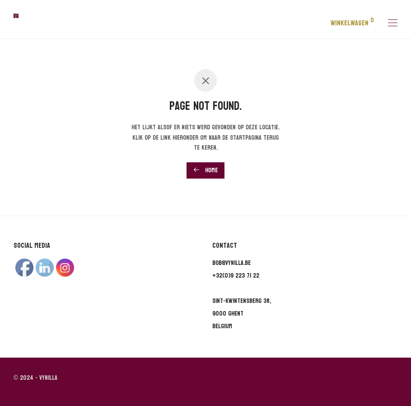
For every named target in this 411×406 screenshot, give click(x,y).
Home (205, 170)
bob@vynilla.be (231, 263)
